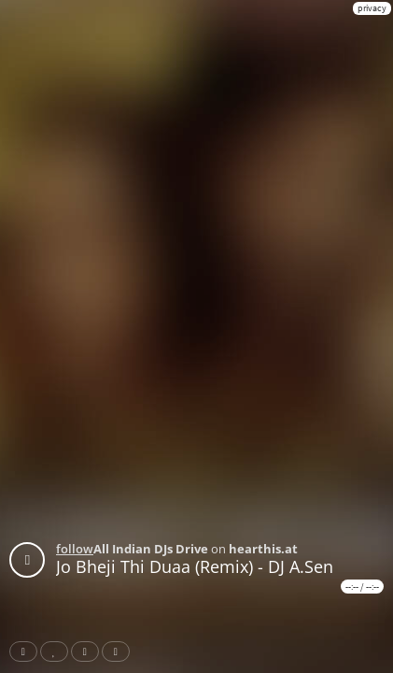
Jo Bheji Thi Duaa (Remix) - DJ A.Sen (194, 566)
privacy (372, 8)
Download (119, 651)
